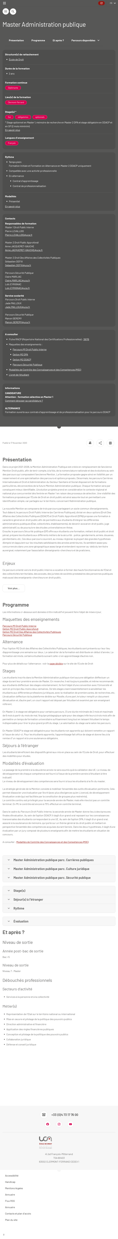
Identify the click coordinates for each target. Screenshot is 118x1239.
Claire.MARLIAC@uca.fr (17, 280)
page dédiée (56, 663)
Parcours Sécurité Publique (27, 364)
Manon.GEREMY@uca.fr (17, 322)
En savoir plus (12, 129)
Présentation (16, 40)
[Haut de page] (59, 1235)
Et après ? (58, 40)
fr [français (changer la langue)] (111, 3)
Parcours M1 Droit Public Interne (30, 349)
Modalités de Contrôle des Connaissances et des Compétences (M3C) (45, 369)
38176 (86, 339)
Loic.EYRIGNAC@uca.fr (17, 287)
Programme (38, 40)
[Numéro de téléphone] (59, 1114)
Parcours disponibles (85, 40)
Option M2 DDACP (22, 359)
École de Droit (16, 59)
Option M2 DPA (20, 354)
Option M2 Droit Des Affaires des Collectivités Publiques (32, 631)
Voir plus (16, 589)
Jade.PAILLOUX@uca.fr (17, 306)
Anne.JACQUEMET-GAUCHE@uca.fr (24, 250)
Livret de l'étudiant (19, 374)
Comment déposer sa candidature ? (24, 400)
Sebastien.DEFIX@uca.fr (18, 265)
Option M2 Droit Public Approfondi (20, 628)
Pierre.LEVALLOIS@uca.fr (18, 234)
